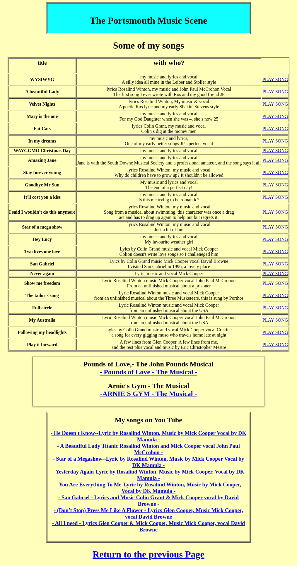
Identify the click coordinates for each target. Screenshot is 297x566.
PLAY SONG (275, 79)
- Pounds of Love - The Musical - (148, 372)
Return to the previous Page (148, 554)
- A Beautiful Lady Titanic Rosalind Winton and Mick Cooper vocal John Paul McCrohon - (148, 449)
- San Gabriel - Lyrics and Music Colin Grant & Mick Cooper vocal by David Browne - (148, 500)
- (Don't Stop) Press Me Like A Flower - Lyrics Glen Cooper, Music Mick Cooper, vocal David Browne (148, 513)
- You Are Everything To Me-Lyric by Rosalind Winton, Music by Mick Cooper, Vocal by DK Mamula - (148, 487)
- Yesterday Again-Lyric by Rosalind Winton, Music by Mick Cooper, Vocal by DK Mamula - (149, 475)
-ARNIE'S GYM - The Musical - (148, 393)
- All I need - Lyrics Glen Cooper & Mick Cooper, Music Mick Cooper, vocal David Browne (148, 526)
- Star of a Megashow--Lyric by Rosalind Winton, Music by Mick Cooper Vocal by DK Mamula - (148, 462)
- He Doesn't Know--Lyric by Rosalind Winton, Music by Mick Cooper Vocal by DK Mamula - (148, 436)
